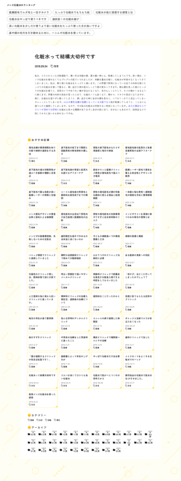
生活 (56, 66)
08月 (118, 433)
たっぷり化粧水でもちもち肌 (72, 12)
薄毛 (58, 420)
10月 (97, 433)
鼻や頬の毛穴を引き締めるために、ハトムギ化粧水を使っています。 (50, 33)
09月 (108, 433)
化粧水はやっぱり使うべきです (27, 19)
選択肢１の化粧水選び (65, 19)
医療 (32, 420)
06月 (118, 441)
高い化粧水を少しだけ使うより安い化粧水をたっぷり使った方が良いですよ (54, 26)
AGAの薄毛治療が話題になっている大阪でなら (87, 101)
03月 (33, 433)
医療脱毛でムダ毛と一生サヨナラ (29, 12)
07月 (129, 433)
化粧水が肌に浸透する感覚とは (114, 12)
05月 (118, 450)
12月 (65, 433)
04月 (150, 434)
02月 (44, 433)
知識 (49, 420)
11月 (76, 433)
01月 (54, 433)
